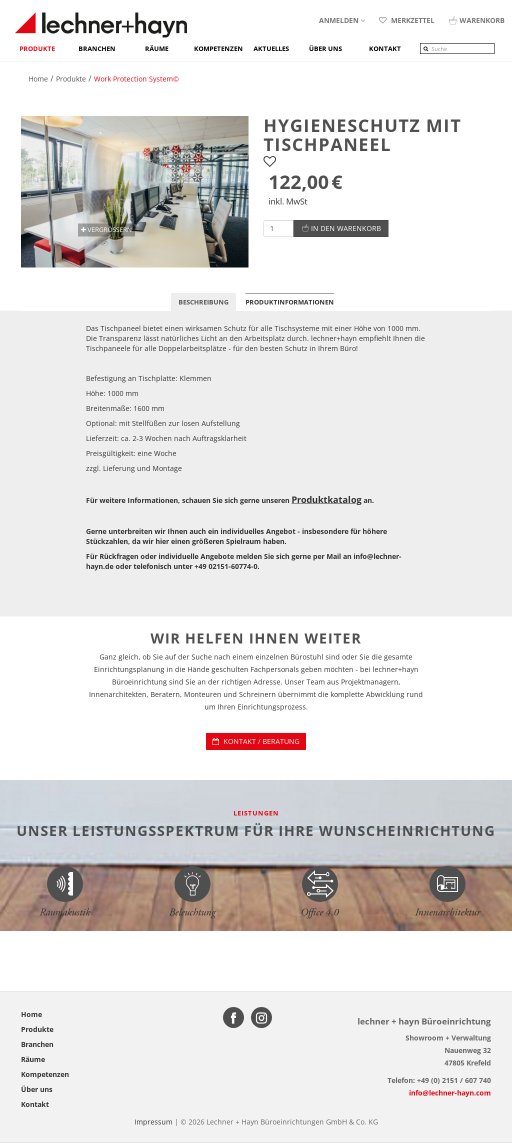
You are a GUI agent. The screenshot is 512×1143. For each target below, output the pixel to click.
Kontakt (35, 1104)
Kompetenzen (218, 48)
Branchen (97, 48)
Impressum (153, 1121)
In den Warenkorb (341, 228)
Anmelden (342, 20)
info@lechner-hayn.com (450, 1093)
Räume (156, 48)
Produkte (37, 48)
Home (31, 1014)
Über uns (36, 1089)
